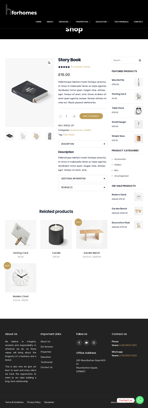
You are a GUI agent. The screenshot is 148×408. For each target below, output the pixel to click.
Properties (82, 22)
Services (63, 22)
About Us (45, 341)
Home (38, 22)
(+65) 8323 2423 (128, 345)
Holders (87, 130)
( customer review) (80, 66)
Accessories (76, 130)
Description (67, 144)
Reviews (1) (66, 187)
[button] (49, 63)
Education (101, 22)
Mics (116, 170)
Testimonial (46, 362)
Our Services (47, 346)
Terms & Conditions (14, 402)
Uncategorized (121, 176)
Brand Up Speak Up (134, 402)
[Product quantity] (67, 116)
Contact (138, 22)
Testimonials (121, 22)
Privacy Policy (34, 402)
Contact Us (47, 367)
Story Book (68, 134)
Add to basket (91, 116)
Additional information (73, 178)
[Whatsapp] (140, 400)
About (50, 22)
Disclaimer (49, 402)
